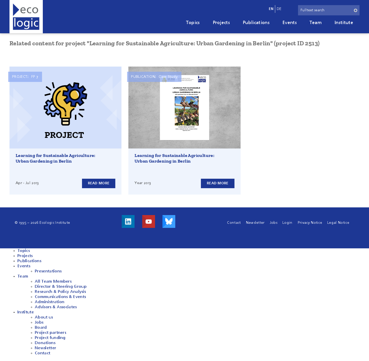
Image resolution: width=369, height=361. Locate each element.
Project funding (50, 338)
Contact (234, 223)
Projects (221, 22)
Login (287, 223)
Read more (99, 183)
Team (316, 22)
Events (289, 22)
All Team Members (53, 282)
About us (44, 317)
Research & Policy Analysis (60, 292)
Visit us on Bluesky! (168, 221)
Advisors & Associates (56, 307)
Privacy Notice (310, 223)
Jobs (273, 223)
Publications (256, 22)
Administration (49, 302)
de (279, 9)
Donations (45, 343)
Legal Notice (338, 223)
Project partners (50, 333)
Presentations (48, 271)
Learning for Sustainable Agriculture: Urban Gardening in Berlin (55, 158)
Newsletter (255, 223)
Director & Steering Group (61, 287)
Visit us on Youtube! (148, 221)
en (271, 9)
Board (41, 328)
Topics (193, 22)
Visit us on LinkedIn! (128, 221)
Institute (343, 22)
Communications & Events (60, 297)
